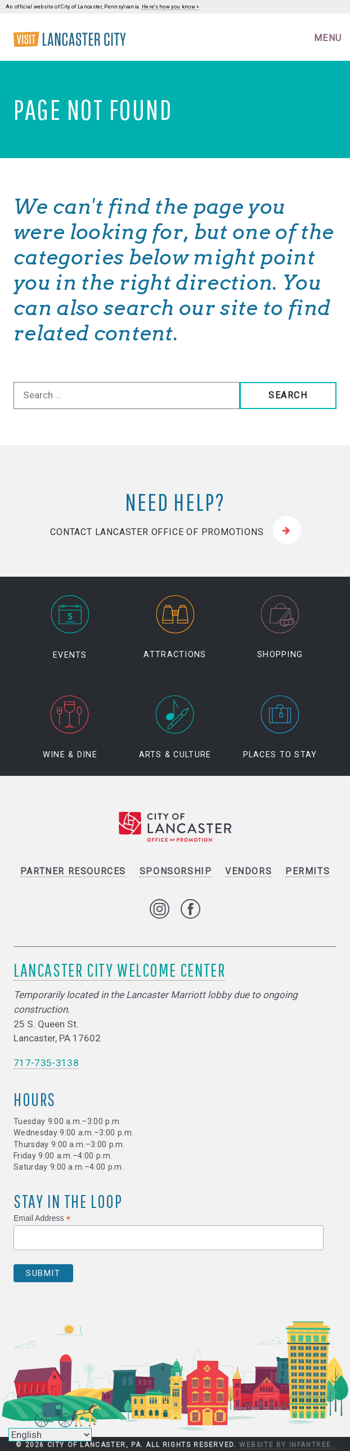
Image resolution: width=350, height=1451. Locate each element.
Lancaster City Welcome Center (119, 969)
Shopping (280, 627)
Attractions (174, 627)
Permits (307, 871)
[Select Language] (50, 1434)
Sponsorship (176, 871)
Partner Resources (73, 871)
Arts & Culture (175, 727)
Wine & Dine (70, 727)
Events (70, 627)
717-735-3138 (46, 1062)
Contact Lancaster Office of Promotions (156, 532)
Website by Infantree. (286, 1445)
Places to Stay (280, 727)
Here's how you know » (170, 7)
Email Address (42, 1218)
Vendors (248, 871)
